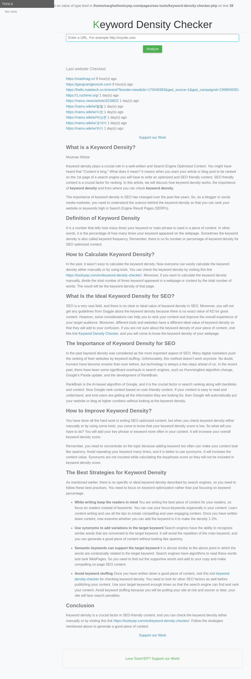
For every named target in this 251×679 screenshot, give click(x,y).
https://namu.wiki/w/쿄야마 (86, 123)
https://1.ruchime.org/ (82, 95)
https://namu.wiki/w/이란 (84, 112)
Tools (7, 4)
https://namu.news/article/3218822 (92, 101)
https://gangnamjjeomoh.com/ (88, 84)
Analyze (152, 49)
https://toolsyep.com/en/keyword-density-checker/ (104, 275)
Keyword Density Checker (98, 333)
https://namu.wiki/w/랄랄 (84, 106)
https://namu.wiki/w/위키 (84, 128)
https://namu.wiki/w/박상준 (86, 117)
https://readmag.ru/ (80, 79)
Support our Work (152, 137)
